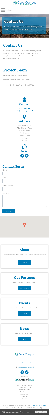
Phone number (7, 185)
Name (4, 170)
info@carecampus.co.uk (24, 111)
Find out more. (25, 412)
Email (4, 178)
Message (5, 193)
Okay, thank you (41, 412)
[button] (24, 225)
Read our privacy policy (39, 405)
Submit (8, 211)
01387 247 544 (24, 108)
